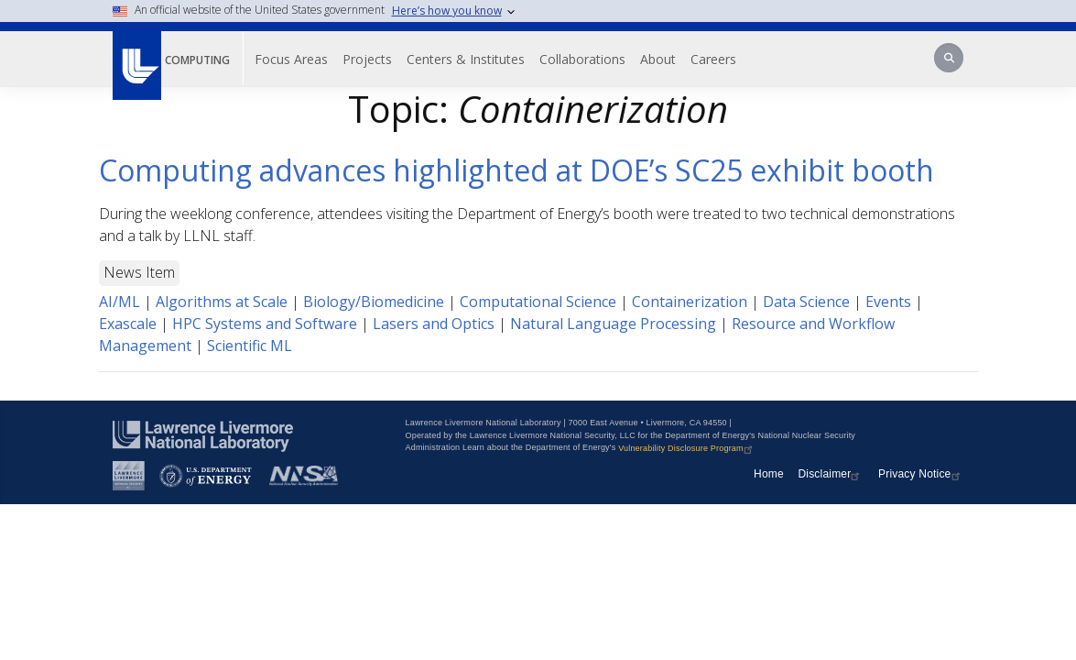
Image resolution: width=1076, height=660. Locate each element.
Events (888, 302)
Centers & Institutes (479, 59)
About (672, 59)
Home (769, 474)
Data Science (806, 302)
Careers (727, 59)
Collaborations (596, 59)
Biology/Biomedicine (373, 302)
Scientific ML (249, 346)
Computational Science (538, 302)
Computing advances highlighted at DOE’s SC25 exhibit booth (516, 170)
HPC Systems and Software (264, 324)
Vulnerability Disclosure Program (687, 448)
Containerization (689, 302)
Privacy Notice (921, 474)
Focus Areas (305, 59)
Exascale (128, 324)
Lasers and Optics (434, 324)
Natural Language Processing (613, 324)
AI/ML (119, 302)
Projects (381, 59)
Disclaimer (831, 474)
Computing (204, 59)
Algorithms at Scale (222, 302)
